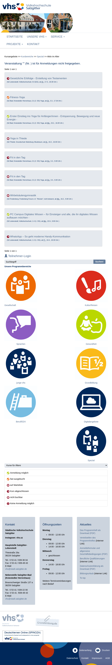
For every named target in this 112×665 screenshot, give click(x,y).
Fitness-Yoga (17, 97)
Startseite (15, 36)
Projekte (15, 44)
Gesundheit (91, 344)
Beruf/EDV (21, 421)
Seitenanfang (82, 650)
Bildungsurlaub (87, 573)
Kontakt (33, 44)
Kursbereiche (27, 56)
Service (58, 36)
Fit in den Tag (17, 157)
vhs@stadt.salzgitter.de (16, 569)
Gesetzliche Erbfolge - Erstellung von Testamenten (38, 78)
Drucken (102, 650)
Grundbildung (91, 383)
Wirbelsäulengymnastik (23, 195)
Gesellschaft (10, 305)
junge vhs (20, 383)
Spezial (40, 56)
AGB (107, 658)
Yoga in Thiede (18, 138)
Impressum (97, 658)
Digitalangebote (91, 421)
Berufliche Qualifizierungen (92, 558)
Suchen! (99, 261)
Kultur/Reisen (91, 305)
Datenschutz (72, 658)
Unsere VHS (37, 36)
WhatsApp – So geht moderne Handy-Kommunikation (40, 236)
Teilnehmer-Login (17, 256)
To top (83, 578)
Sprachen (20, 344)
